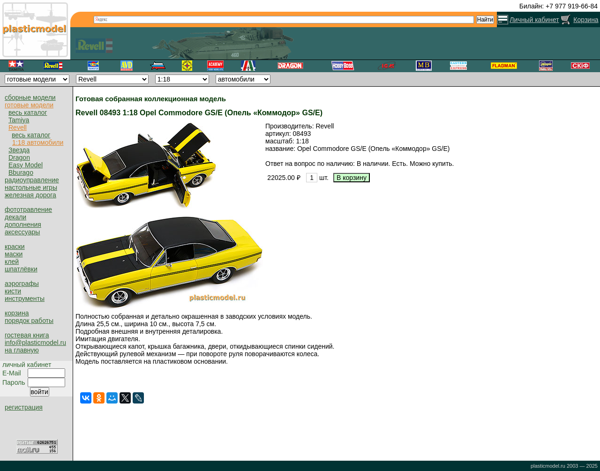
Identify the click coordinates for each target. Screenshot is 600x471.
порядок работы (29, 320)
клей (12, 261)
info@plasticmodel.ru (35, 342)
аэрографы (22, 283)
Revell (17, 127)
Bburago (20, 172)
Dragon (19, 157)
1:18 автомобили (37, 142)
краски (15, 246)
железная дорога (30, 195)
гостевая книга (27, 335)
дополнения (23, 224)
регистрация (24, 407)
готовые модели (29, 105)
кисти (13, 291)
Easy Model (25, 165)
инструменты (25, 298)
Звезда (19, 150)
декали (15, 217)
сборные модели (30, 97)
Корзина (585, 19)
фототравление (28, 209)
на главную (22, 350)
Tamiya (18, 120)
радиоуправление (32, 180)
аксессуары (22, 232)
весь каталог (27, 112)
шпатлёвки (21, 269)
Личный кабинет (534, 19)
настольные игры (31, 187)
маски (13, 254)
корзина (17, 313)
